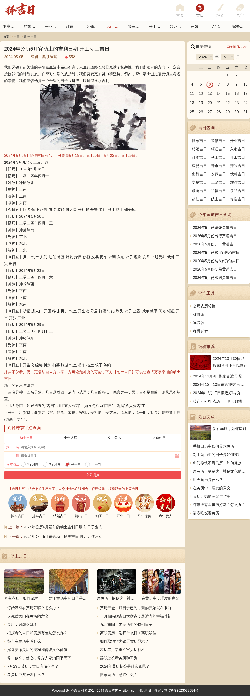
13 (210, 93)
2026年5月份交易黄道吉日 (215, 269)
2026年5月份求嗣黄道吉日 (215, 278)
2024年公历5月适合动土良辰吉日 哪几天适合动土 (64, 536)
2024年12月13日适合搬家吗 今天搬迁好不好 (220, 384)
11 (192, 93)
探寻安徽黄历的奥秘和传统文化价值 (37, 650)
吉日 (200, 15)
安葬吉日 (218, 174)
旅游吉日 (237, 182)
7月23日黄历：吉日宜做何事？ (33, 666)
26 (201, 112)
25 (192, 112)
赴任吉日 (199, 199)
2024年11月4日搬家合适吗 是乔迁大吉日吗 (220, 376)
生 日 (12, 455)
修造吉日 (237, 199)
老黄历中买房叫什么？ (26, 675)
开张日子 (198, 26)
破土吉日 (218, 199)
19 (201, 103)
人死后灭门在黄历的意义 (28, 616)
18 (192, 103)
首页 (6, 36)
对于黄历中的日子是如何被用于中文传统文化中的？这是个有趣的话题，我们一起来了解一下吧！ (220, 455)
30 (237, 112)
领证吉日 (177, 26)
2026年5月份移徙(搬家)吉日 (216, 253)
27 (210, 112)
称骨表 (198, 314)
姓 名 (12, 447)
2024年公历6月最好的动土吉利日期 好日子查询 (62, 527)
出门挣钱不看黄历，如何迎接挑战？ (220, 463)
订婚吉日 (73, 26)
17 (246, 93)
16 (237, 93)
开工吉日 (156, 26)
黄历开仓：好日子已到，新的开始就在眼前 (135, 608)
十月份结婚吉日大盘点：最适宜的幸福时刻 (135, 616)
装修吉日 (93, 26)
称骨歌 (198, 323)
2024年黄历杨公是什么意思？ (125, 666)
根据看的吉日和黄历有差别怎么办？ (37, 633)
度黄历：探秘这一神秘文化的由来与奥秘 (220, 471)
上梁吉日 (218, 182)
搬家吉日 (10, 26)
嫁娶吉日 (239, 26)
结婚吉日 (31, 26)
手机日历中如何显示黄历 (213, 446)
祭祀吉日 (237, 191)
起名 (220, 15)
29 (228, 112)
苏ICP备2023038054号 (181, 690)
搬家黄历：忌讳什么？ (119, 675)
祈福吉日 (218, 191)
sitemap (128, 690)
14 (219, 93)
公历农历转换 (204, 306)
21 (219, 103)
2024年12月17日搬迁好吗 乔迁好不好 (220, 393)
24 (246, 103)
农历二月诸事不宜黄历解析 (122, 650)
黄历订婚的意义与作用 (211, 496)
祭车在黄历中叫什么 (24, 641)
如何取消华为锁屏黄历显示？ (124, 641)
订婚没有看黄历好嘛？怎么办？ (33, 608)
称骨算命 (200, 331)
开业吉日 (52, 26)
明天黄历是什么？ (208, 480)
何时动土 (12, 464)
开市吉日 (218, 166)
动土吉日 (114, 26)
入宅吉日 (218, 26)
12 (201, 93)
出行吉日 (199, 174)
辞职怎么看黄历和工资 (119, 658)
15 (228, 93)
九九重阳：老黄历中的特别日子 (126, 625)
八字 (240, 15)
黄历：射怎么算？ (22, 625)
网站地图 (144, 690)
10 (246, 84)
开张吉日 (237, 166)
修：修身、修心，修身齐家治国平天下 (39, 658)
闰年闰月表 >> (237, 46)
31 (246, 112)
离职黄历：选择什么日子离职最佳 (128, 633)
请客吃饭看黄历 (206, 513)
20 (210, 103)
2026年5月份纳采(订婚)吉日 (216, 261)
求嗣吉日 (199, 191)
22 (228, 103)
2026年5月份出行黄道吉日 (215, 236)
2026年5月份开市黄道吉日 (215, 244)
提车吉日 (135, 26)
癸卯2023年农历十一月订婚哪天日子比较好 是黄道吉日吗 (220, 401)
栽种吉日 (237, 174)
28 (219, 112)
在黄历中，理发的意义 (211, 488)
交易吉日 (199, 182)
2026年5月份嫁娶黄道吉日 (215, 227)
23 (237, 103)
